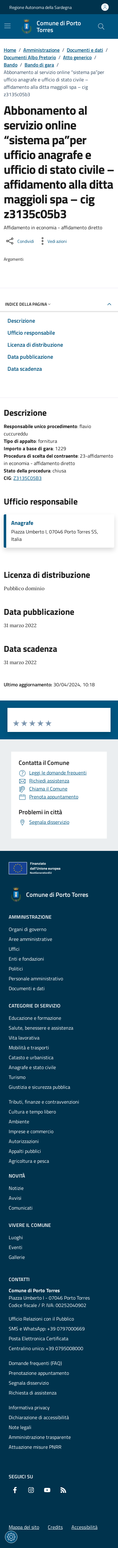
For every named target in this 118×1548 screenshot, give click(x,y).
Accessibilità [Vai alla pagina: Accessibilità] (84, 1527)
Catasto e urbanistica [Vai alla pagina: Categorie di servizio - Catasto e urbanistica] (31, 1057)
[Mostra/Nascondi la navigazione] (7, 26)
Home (10, 50)
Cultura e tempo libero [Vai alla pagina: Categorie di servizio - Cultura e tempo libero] (32, 1111)
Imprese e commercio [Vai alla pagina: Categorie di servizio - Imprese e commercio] (31, 1131)
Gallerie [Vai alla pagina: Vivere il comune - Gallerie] (17, 1257)
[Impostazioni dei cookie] (11, 1537)
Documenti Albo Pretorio (30, 57)
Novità (17, 1175)
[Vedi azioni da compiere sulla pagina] (52, 241)
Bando (10, 64)
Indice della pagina (28, 304)
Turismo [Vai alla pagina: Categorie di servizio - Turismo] (17, 1077)
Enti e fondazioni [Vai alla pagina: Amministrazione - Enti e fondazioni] (26, 958)
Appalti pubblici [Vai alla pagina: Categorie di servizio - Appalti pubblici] (25, 1151)
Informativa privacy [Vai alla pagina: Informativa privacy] (29, 1407)
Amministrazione (41, 50)
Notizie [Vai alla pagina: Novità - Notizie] (16, 1188)
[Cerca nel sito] (101, 26)
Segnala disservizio (29, 1383)
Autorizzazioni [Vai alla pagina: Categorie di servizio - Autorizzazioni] (24, 1141)
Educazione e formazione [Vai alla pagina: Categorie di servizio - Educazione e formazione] (35, 1018)
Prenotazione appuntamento (39, 1373)
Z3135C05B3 (27, 478)
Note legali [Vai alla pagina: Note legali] (20, 1427)
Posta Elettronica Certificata (38, 1338)
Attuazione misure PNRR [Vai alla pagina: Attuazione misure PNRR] (35, 1447)
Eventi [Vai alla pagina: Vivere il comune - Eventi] (15, 1247)
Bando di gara (39, 64)
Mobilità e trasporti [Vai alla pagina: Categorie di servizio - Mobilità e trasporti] (29, 1047)
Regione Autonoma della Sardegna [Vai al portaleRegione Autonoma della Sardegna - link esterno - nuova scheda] (40, 7)
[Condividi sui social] (19, 241)
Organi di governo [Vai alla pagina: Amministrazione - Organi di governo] (27, 929)
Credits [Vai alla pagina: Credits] (55, 1527)
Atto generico (77, 57)
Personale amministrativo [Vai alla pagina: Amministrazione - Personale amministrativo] (36, 978)
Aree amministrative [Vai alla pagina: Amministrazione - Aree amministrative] (30, 939)
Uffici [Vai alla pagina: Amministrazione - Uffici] (14, 949)
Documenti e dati (85, 50)
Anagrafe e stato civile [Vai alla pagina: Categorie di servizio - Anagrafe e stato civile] (32, 1067)
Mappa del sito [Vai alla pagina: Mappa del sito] (24, 1527)
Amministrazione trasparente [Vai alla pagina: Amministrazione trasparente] (40, 1437)
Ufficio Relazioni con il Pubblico (41, 1318)
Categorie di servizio (35, 1005)
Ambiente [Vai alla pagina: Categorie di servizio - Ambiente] (19, 1121)
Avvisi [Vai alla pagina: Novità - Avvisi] (15, 1198)
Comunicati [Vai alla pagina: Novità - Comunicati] (21, 1207)
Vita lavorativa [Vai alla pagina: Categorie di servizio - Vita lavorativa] (24, 1037)
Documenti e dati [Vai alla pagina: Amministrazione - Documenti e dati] (27, 988)
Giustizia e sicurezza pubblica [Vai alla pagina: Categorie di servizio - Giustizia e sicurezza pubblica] (39, 1087)
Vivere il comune (30, 1225)
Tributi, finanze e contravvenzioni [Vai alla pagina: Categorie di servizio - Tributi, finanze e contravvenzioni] (44, 1101)
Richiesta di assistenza (33, 1392)
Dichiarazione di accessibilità (39, 1417)
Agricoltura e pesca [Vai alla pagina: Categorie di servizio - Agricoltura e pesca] (29, 1161)
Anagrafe (22, 523)
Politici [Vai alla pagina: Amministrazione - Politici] (16, 968)
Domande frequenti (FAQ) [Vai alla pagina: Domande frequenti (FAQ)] (35, 1363)
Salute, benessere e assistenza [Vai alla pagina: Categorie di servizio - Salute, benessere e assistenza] (41, 1027)
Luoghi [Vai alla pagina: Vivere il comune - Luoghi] (16, 1237)
